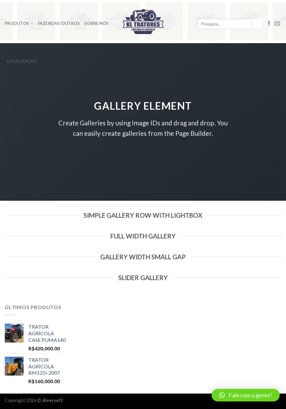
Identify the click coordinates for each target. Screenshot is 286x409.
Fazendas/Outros (59, 23)
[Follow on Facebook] (268, 23)
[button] (246, 395)
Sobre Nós (96, 23)
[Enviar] (257, 24)
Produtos (19, 23)
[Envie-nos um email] (277, 23)
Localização (22, 61)
